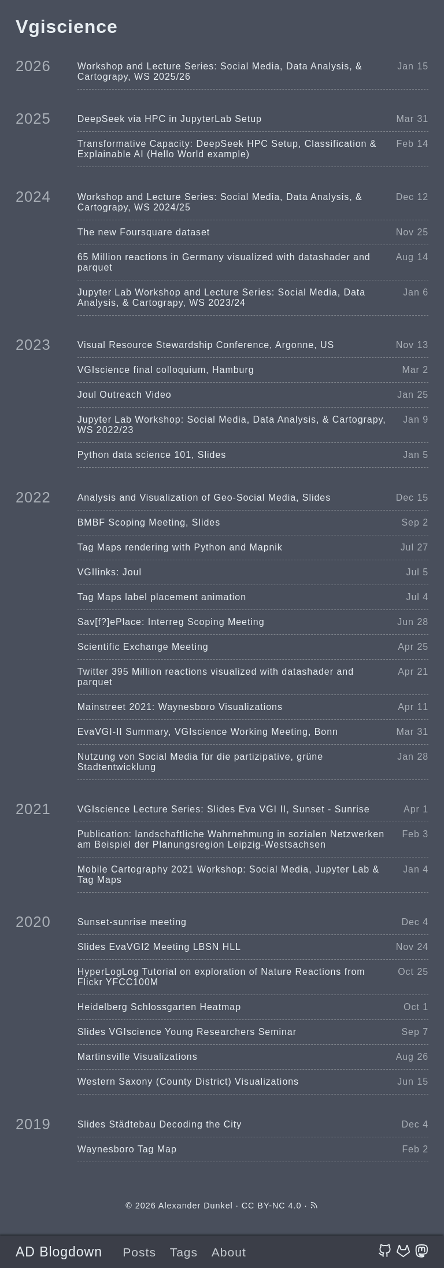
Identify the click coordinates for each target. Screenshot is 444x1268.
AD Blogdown (59, 1251)
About (229, 1252)
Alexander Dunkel (195, 1205)
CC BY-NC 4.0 (272, 1205)
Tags (184, 1252)
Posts (139, 1252)
